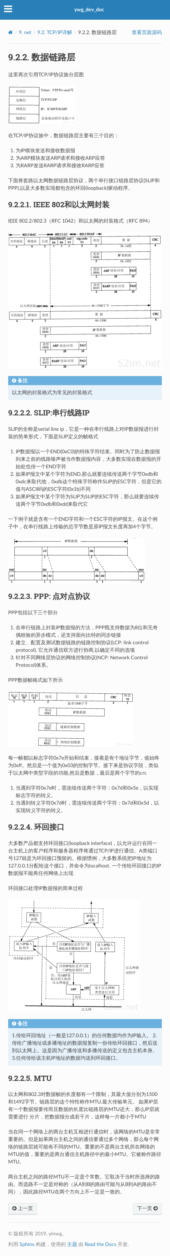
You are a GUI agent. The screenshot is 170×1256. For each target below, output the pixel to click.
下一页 (147, 1208)
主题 (72, 1244)
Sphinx (27, 1244)
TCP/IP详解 (54, 32)
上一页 (22, 1208)
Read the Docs (100, 1244)
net (25, 32)
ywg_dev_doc (89, 9)
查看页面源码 (147, 32)
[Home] (10, 32)
